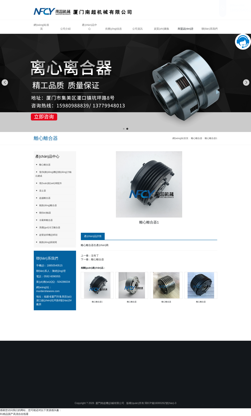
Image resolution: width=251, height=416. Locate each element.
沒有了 (95, 255)
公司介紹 (65, 28)
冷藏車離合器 (44, 220)
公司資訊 (137, 28)
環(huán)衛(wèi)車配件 (48, 183)
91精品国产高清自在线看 (14, 414)
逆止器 (40, 190)
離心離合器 (196, 138)
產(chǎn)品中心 (89, 27)
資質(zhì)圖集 (161, 28)
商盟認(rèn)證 (185, 28)
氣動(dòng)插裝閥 (46, 242)
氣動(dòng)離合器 (46, 205)
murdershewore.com (48, 291)
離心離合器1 (211, 138)
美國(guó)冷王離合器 (47, 227)
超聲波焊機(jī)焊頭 (46, 234)
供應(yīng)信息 (113, 28)
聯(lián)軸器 (43, 212)
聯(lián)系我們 (210, 28)
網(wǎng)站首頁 (41, 27)
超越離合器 (42, 198)
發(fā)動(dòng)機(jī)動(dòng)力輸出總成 (53, 174)
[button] (124, 129)
